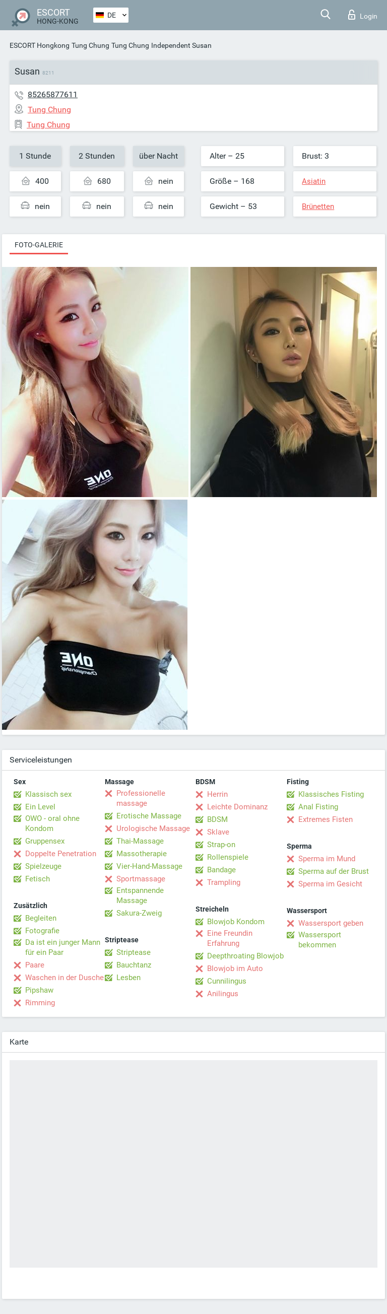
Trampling (223, 882)
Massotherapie (141, 853)
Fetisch (37, 878)
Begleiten (40, 918)
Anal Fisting (318, 806)
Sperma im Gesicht (330, 883)
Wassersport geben (330, 923)
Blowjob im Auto (235, 968)
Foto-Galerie (39, 245)
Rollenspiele (227, 857)
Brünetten (318, 206)
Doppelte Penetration (60, 853)
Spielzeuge (43, 866)
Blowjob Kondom (236, 921)
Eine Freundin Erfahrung (229, 938)
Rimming (40, 1002)
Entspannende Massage (140, 895)
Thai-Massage (140, 841)
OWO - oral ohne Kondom (52, 823)
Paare (34, 965)
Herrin (217, 794)
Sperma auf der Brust (333, 871)
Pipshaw (39, 990)
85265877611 (53, 94)
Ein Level (40, 806)
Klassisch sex (48, 794)
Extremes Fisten (325, 819)
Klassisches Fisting (331, 794)
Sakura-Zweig (139, 913)
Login (362, 14)
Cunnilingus (226, 981)
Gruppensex (44, 841)
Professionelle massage (140, 798)
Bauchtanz (133, 965)
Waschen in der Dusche (64, 977)
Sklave (218, 832)
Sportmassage (140, 878)
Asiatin (314, 181)
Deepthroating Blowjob (245, 955)
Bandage (221, 869)
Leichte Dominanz (237, 806)
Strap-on (221, 844)
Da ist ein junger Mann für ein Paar (62, 947)
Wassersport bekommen (319, 939)
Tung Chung (90, 45)
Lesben (128, 977)
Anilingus (222, 993)
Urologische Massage (153, 828)
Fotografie (42, 930)
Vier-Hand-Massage (149, 866)
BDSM (217, 819)
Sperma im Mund (326, 858)
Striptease (133, 952)
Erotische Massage (148, 815)
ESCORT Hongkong (40, 45)
